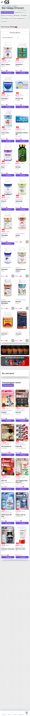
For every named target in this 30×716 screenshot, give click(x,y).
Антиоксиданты (19, 62)
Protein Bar (19, 446)
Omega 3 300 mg (20, 515)
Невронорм (19, 201)
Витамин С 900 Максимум (5, 302)
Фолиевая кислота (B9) (6, 513)
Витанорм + (4, 98)
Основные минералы (20, 233)
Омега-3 (17, 513)
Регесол (3, 201)
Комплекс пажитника (7, 549)
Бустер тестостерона (6, 15)
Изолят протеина (5, 444)
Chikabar (3, 412)
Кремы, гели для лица (20, 547)
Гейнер (2, 478)
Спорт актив (5, 133)
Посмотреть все (8, 385)
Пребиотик (18, 96)
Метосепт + (4, 334)
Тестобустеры (19, 332)
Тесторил (18, 334)
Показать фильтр (15, 32)
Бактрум (18, 167)
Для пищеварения (19, 18)
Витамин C (3, 299)
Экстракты (4, 21)
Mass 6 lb (4, 480)
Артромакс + (19, 64)
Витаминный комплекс (21, 299)
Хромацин (4, 269)
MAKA (2, 547)
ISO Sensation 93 (6, 446)
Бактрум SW (19, 98)
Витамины (24, 15)
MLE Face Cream (20, 549)
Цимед (18, 235)
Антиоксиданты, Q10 (6, 18)
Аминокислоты (19, 12)
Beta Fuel (18, 412)
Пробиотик (18, 478)
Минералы (17, 15)
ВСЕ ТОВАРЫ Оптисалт (7, 12)
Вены (3, 167)
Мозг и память (5, 64)
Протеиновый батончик (6, 410)
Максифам (4, 235)
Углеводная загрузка (20, 410)
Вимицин (18, 301)
